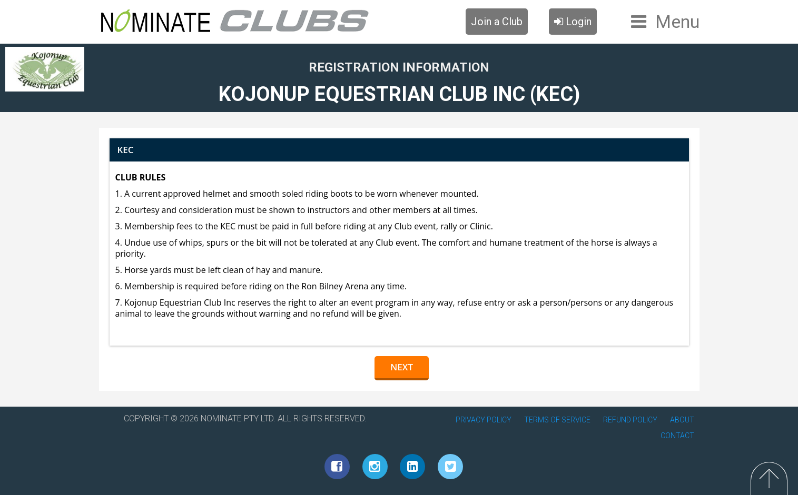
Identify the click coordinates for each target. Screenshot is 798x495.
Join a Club (497, 21)
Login (573, 21)
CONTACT (677, 435)
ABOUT (682, 420)
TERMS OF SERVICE (557, 420)
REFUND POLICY (630, 420)
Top (769, 478)
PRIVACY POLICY (483, 420)
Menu (677, 21)
